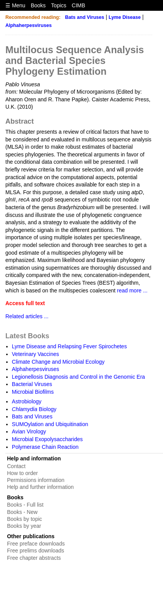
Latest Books (27, 336)
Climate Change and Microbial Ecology (58, 362)
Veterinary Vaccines (35, 354)
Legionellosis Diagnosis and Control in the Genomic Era (78, 377)
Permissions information (35, 480)
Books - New (22, 512)
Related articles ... (26, 316)
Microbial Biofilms (33, 392)
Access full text (25, 303)
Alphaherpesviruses (28, 25)
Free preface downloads (36, 544)
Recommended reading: (32, 17)
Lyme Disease (125, 17)
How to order (22, 473)
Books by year (24, 526)
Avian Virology (29, 431)
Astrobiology (27, 401)
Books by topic (24, 519)
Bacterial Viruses (32, 384)
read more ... (132, 290)
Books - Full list (25, 505)
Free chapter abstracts (34, 558)
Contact (16, 466)
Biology (34, 409)
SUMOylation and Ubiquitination (50, 424)
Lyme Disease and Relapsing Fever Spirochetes (69, 346)
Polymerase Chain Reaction (45, 447)
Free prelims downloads (35, 550)
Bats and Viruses (84, 17)
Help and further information (40, 487)
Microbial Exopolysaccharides (47, 439)
